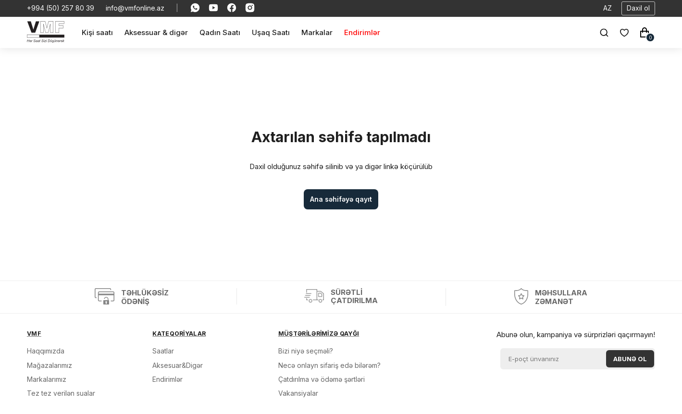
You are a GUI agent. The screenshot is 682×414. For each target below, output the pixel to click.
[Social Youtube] (213, 8)
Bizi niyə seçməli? (305, 351)
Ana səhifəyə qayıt (341, 199)
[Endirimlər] (362, 32)
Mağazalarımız (49, 365)
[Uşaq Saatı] (271, 32)
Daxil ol (638, 8)
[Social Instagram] (250, 8)
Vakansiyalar (298, 393)
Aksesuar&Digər (177, 365)
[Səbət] (644, 32)
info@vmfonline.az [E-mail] (135, 8)
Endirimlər (167, 379)
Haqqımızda (45, 351)
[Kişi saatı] (97, 32)
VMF (34, 333)
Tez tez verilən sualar (61, 393)
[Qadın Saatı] (220, 32)
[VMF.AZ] (45, 40)
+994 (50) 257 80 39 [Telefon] (60, 8)
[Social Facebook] (232, 8)
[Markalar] (317, 32)
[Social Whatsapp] (195, 8)
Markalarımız (46, 379)
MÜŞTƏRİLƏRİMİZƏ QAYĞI (319, 333)
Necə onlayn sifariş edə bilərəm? (329, 365)
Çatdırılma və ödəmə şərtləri (321, 379)
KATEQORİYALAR (179, 333)
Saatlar (163, 351)
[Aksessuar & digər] (156, 32)
